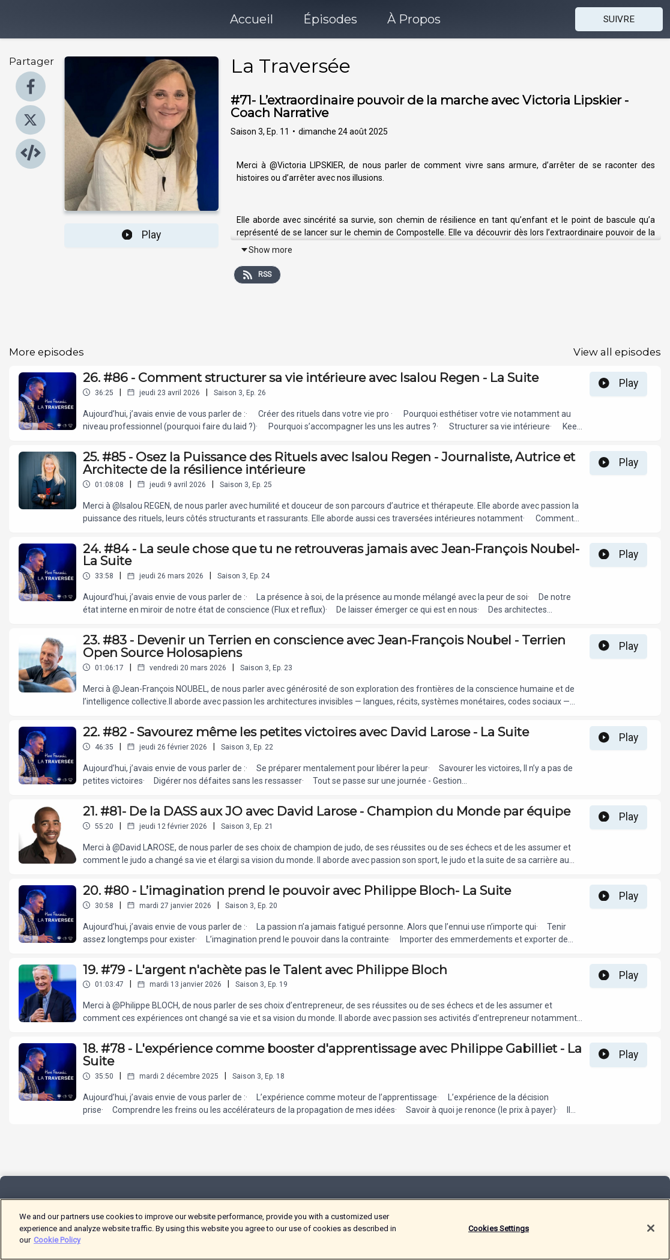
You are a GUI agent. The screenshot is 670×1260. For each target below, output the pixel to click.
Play (141, 235)
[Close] (651, 1235)
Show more (266, 250)
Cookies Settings (498, 1235)
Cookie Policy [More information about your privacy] (57, 1247)
